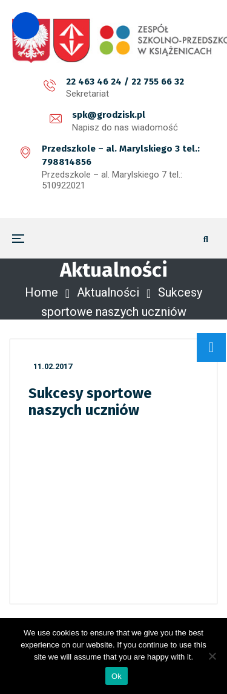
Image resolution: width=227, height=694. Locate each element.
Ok (116, 676)
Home (41, 292)
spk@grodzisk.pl (108, 114)
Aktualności (108, 292)
